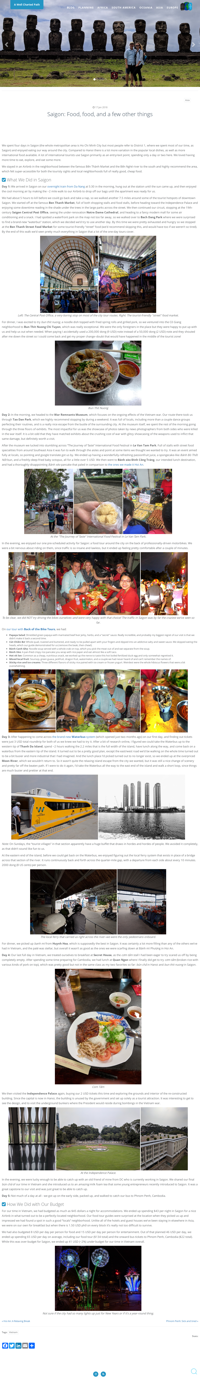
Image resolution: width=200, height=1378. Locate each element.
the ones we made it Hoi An (125, 464)
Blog (71, 7)
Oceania (145, 7)
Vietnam (13, 1332)
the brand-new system (73, 737)
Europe (172, 7)
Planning (86, 7)
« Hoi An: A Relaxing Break (16, 1321)
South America (124, 7)
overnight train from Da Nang (66, 186)
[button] (6, 43)
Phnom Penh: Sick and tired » (182, 1321)
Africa (102, 7)
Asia (159, 7)
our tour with (30, 629)
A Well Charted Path (27, 4)
